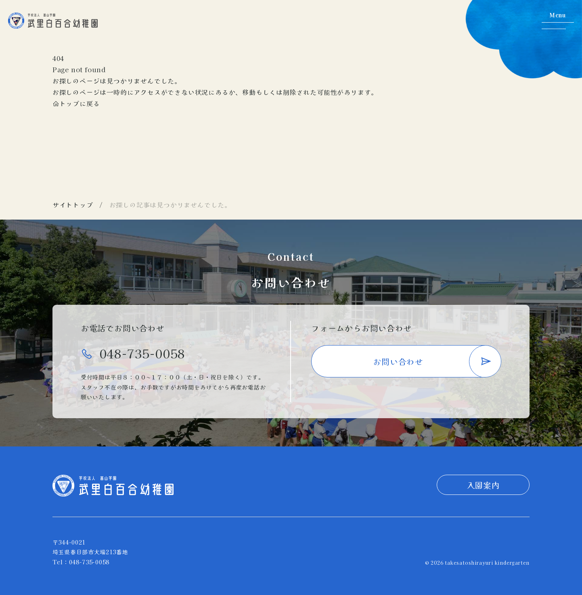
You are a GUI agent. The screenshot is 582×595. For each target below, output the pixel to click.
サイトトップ (72, 205)
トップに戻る (76, 103)
